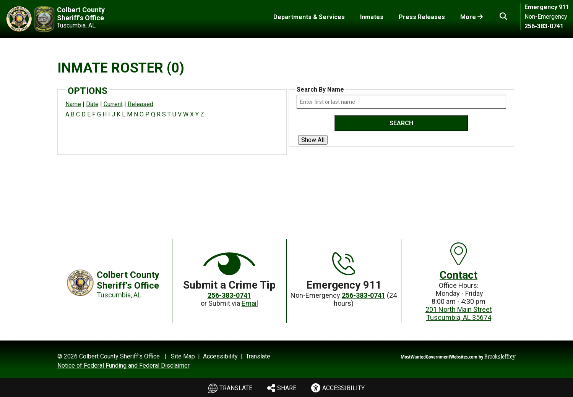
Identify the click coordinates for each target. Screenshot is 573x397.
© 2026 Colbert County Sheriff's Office (109, 356)
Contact (458, 275)
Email (250, 303)
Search (401, 123)
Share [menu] (281, 387)
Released (140, 104)
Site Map (183, 356)
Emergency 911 (546, 7)
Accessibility (220, 356)
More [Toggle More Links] (471, 17)
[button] (503, 16)
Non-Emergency (545, 16)
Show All (313, 140)
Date (92, 104)
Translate (230, 388)
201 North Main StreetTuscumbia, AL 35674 (458, 313)
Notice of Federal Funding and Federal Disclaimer (123, 365)
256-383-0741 (543, 26)
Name (73, 104)
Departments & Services (309, 17)
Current (113, 104)
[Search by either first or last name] (401, 102)
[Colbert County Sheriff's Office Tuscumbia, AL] (70, 19)
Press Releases (422, 17)
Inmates (371, 17)
